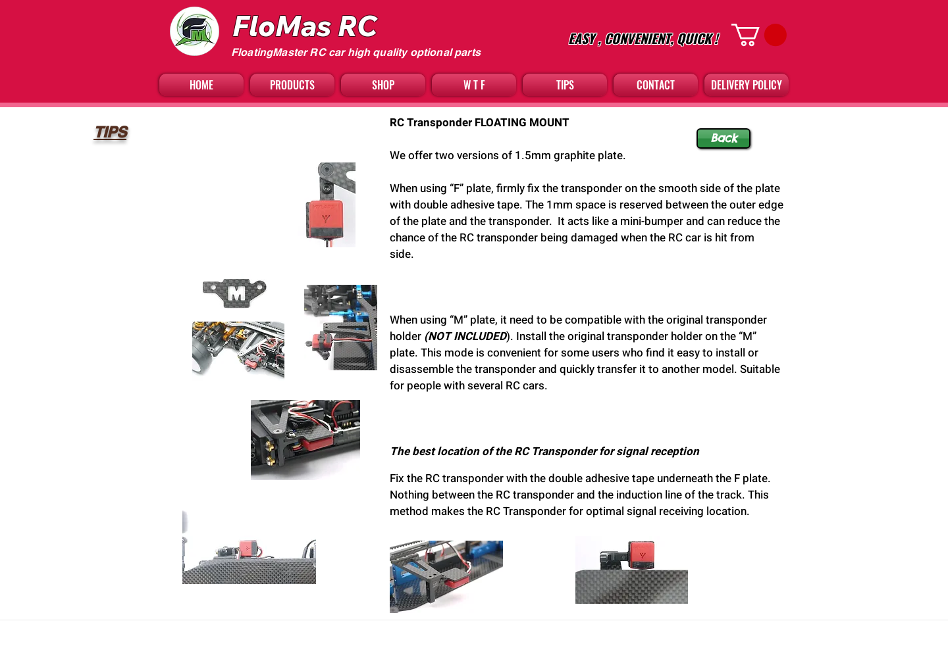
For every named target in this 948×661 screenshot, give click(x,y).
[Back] (723, 138)
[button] (759, 35)
